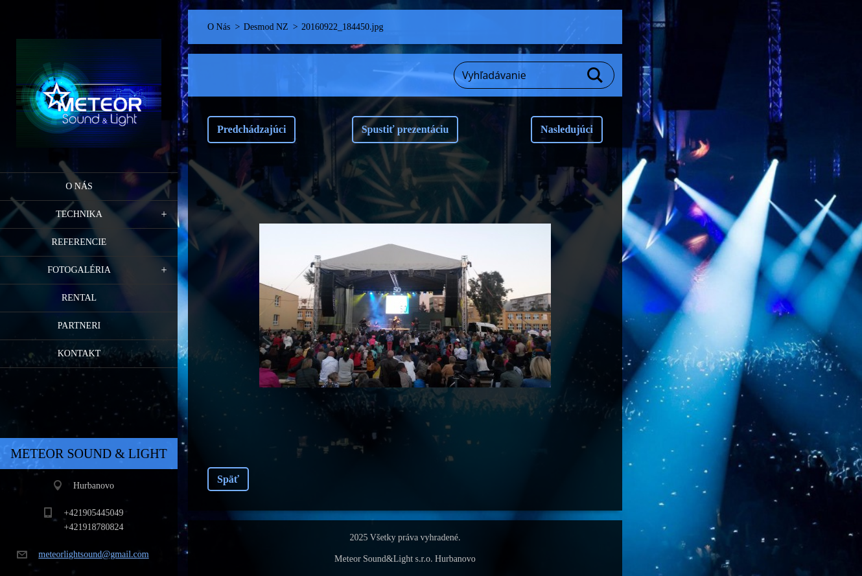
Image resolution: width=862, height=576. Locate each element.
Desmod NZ (266, 27)
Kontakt (79, 353)
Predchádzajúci (251, 129)
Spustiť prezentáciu (405, 129)
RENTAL (79, 298)
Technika (79, 214)
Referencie (79, 242)
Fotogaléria (79, 270)
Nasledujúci (567, 129)
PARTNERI (79, 325)
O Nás (79, 186)
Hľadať (595, 75)
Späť (228, 479)
